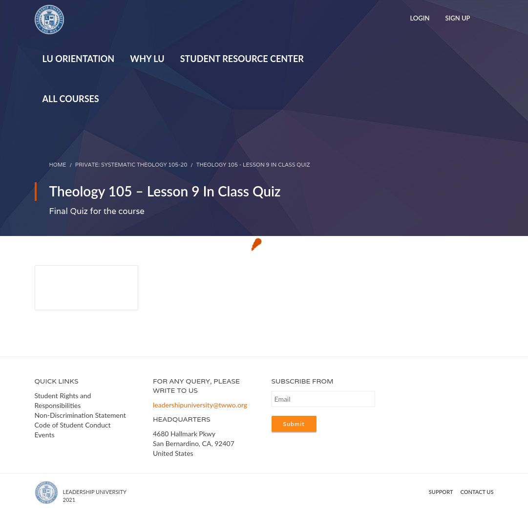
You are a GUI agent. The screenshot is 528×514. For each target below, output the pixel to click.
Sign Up (457, 18)
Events (45, 434)
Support (441, 492)
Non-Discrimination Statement (80, 415)
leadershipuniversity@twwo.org (200, 405)
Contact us (477, 492)
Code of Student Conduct (73, 425)
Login (419, 18)
